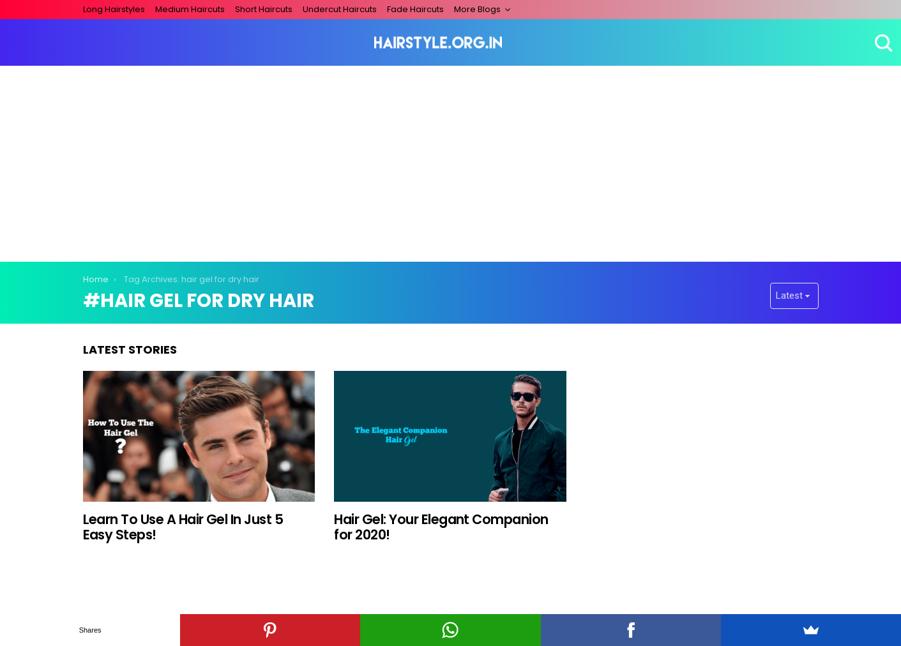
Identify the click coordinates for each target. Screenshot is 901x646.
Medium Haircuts (190, 9)
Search (881, 43)
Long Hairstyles (114, 9)
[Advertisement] (450, 161)
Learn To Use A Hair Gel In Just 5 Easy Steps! (183, 527)
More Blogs (477, 9)
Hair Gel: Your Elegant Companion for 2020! (441, 527)
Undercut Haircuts (340, 9)
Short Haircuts (263, 9)
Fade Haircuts (415, 9)
